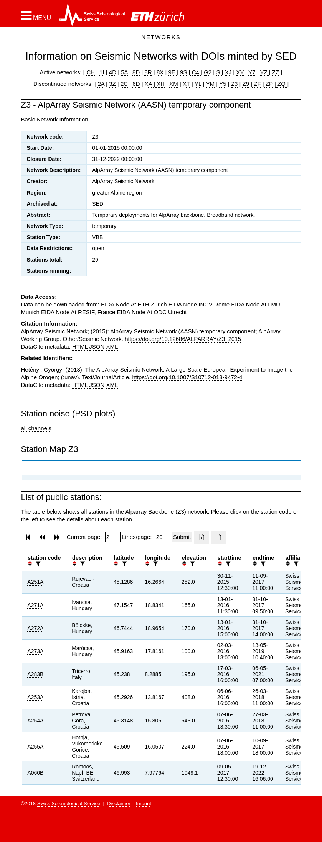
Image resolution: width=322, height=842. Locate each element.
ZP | (270, 83)
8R (148, 72)
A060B (35, 773)
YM (210, 83)
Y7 (251, 72)
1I (101, 72)
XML (112, 346)
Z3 (234, 83)
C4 (195, 72)
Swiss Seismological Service (69, 803)
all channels (36, 428)
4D (112, 72)
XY (240, 72)
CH (91, 72)
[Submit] (182, 537)
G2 (207, 72)
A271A (35, 605)
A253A (35, 697)
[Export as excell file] (201, 537)
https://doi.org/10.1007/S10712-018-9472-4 (187, 377)
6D (136, 83)
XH (160, 83)
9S (183, 72)
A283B (35, 674)
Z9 (245, 83)
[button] (36, 16)
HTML (80, 346)
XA (149, 83)
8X (160, 72)
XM (173, 83)
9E (172, 72)
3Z (112, 83)
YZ (264, 72)
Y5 (222, 83)
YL (198, 83)
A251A (35, 582)
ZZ (275, 72)
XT (186, 83)
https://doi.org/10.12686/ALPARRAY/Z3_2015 (183, 339)
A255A (35, 747)
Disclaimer (118, 803)
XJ (228, 72)
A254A (35, 721)
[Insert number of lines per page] (162, 537)
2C (124, 83)
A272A (35, 628)
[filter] (37, 563)
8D (136, 72)
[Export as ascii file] (218, 537)
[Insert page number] (113, 537)
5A (124, 72)
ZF (256, 83)
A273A (35, 651)
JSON (96, 346)
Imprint (143, 803)
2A (100, 83)
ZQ (281, 83)
